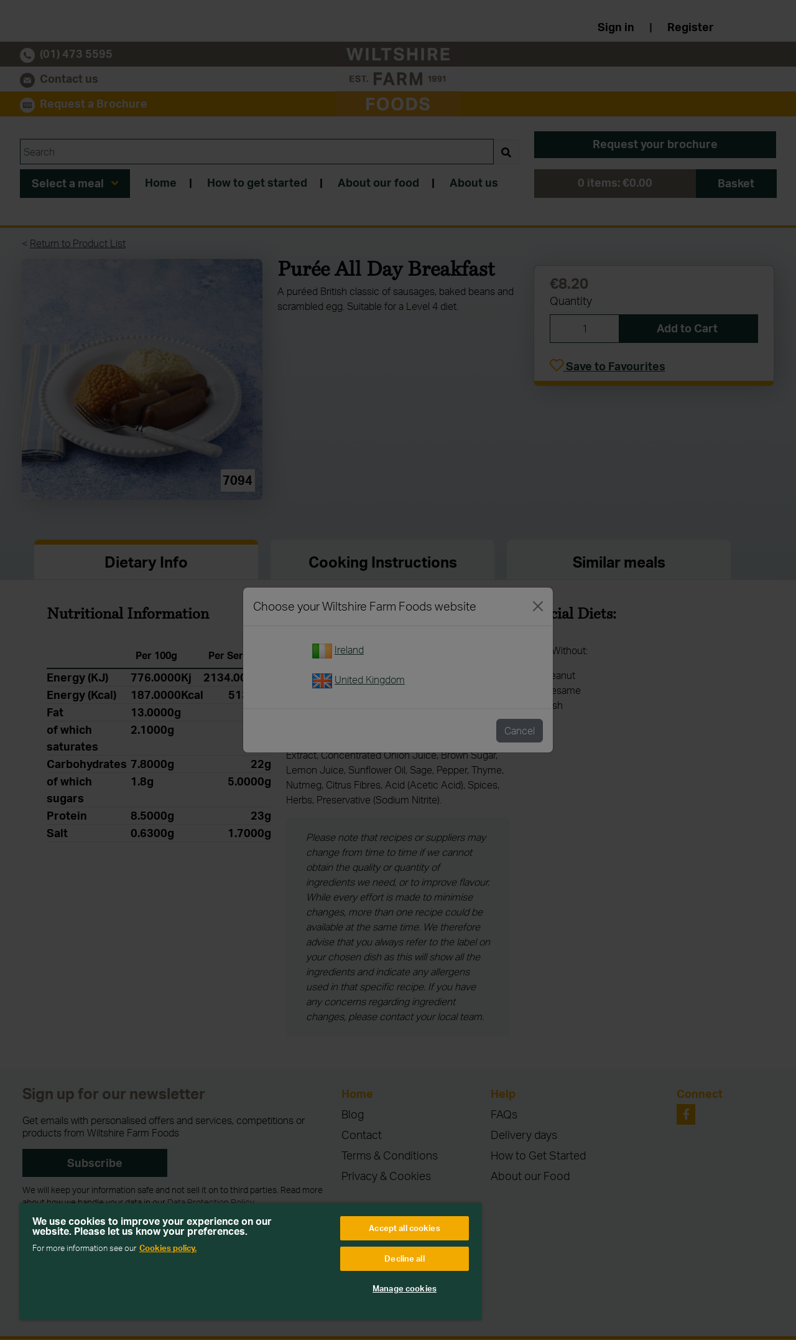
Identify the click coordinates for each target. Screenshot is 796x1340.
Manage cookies (405, 1288)
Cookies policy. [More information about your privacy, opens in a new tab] (168, 1248)
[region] (250, 1261)
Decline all (404, 1258)
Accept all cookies (404, 1228)
